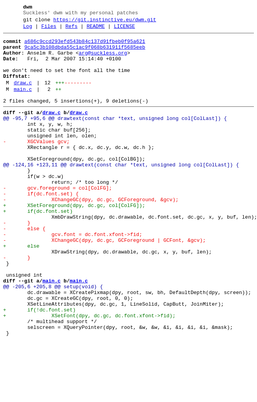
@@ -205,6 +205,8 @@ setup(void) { (53, 337)
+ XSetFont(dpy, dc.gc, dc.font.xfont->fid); (89, 372)
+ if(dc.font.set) (37, 247)
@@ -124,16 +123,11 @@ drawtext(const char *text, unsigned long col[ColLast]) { (121, 191)
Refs (72, 29)
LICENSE (124, 29)
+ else (21, 289)
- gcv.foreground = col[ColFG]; (57, 219)
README (95, 29)
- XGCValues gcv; (36, 163)
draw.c (23, 95)
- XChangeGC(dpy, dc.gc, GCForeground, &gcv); (90, 233)
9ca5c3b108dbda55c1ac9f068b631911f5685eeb (84, 53)
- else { (24, 268)
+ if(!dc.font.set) (39, 365)
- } (16, 261)
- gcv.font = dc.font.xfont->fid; (72, 275)
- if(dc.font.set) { (41, 226)
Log (27, 29)
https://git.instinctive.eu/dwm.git (104, 22)
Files (48, 29)
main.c (23, 103)
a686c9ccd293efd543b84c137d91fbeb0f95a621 (84, 46)
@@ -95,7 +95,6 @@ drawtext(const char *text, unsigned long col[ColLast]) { (115, 135)
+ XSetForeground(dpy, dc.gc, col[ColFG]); (74, 240)
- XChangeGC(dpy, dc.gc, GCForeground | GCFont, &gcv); (104, 282)
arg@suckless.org (103, 59)
